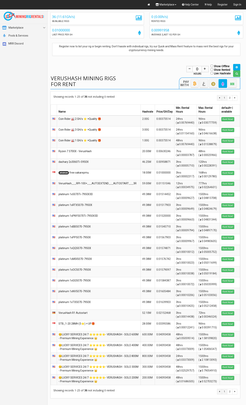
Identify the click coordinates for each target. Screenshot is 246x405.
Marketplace (166, 4)
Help (208, 4)
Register (223, 4)
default (226, 107)
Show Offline (220, 66)
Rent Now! (228, 119)
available (226, 111)
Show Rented (220, 69)
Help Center (190, 4)
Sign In (237, 4)
